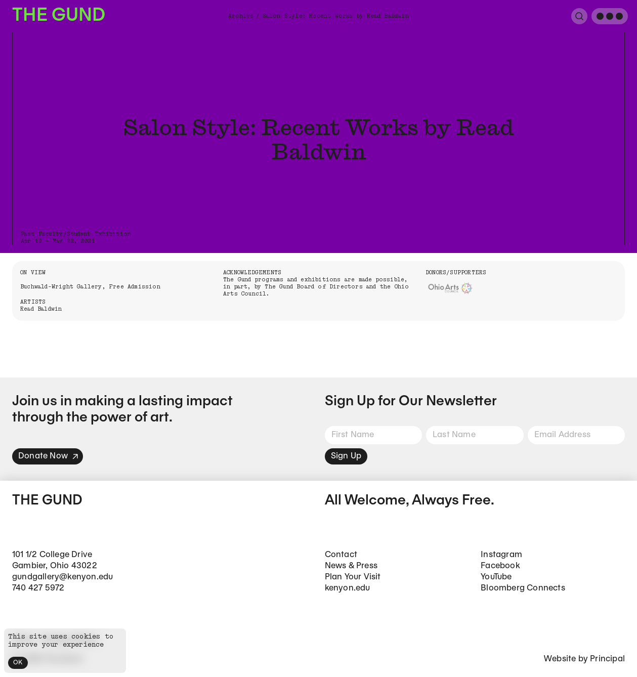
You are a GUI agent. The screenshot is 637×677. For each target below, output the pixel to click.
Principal (607, 659)
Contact (341, 555)
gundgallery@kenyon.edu (62, 577)
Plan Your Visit (353, 577)
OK (18, 662)
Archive (240, 16)
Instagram (501, 555)
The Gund (58, 16)
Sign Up (346, 456)
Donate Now (48, 456)
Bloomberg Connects (523, 588)
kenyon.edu (347, 588)
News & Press (351, 566)
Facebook (500, 566)
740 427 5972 (38, 588)
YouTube (496, 577)
